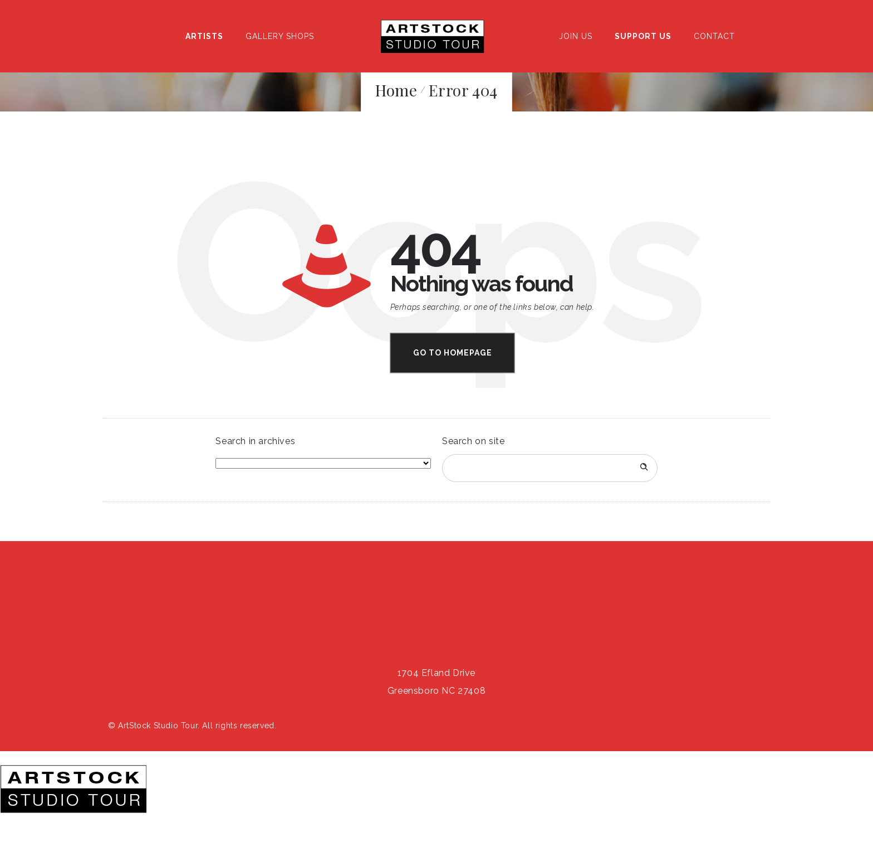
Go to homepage (452, 352)
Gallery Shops (280, 36)
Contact (714, 36)
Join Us (575, 36)
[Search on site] (550, 468)
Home (396, 90)
